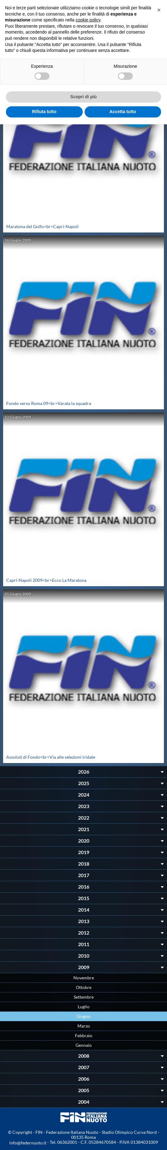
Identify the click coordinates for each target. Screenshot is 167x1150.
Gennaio (84, 1045)
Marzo (83, 1025)
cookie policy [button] (88, 19)
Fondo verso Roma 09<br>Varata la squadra (48, 403)
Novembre (83, 977)
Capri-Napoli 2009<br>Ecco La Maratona (46, 580)
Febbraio (83, 1035)
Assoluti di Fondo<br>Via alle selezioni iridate (50, 757)
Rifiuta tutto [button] (44, 111)
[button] (159, 10)
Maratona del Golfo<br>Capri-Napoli (42, 226)
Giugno (83, 1016)
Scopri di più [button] (83, 96)
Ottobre (83, 987)
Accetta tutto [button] (122, 111)
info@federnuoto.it (27, 1142)
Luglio (84, 1006)
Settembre (84, 997)
